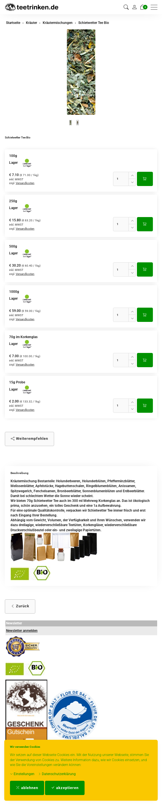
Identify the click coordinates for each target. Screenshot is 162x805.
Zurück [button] (20, 606)
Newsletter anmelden (22, 631)
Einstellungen (22, 774)
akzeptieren (65, 788)
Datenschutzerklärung (57, 774)
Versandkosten (25, 183)
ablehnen (27, 788)
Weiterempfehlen (29, 438)
